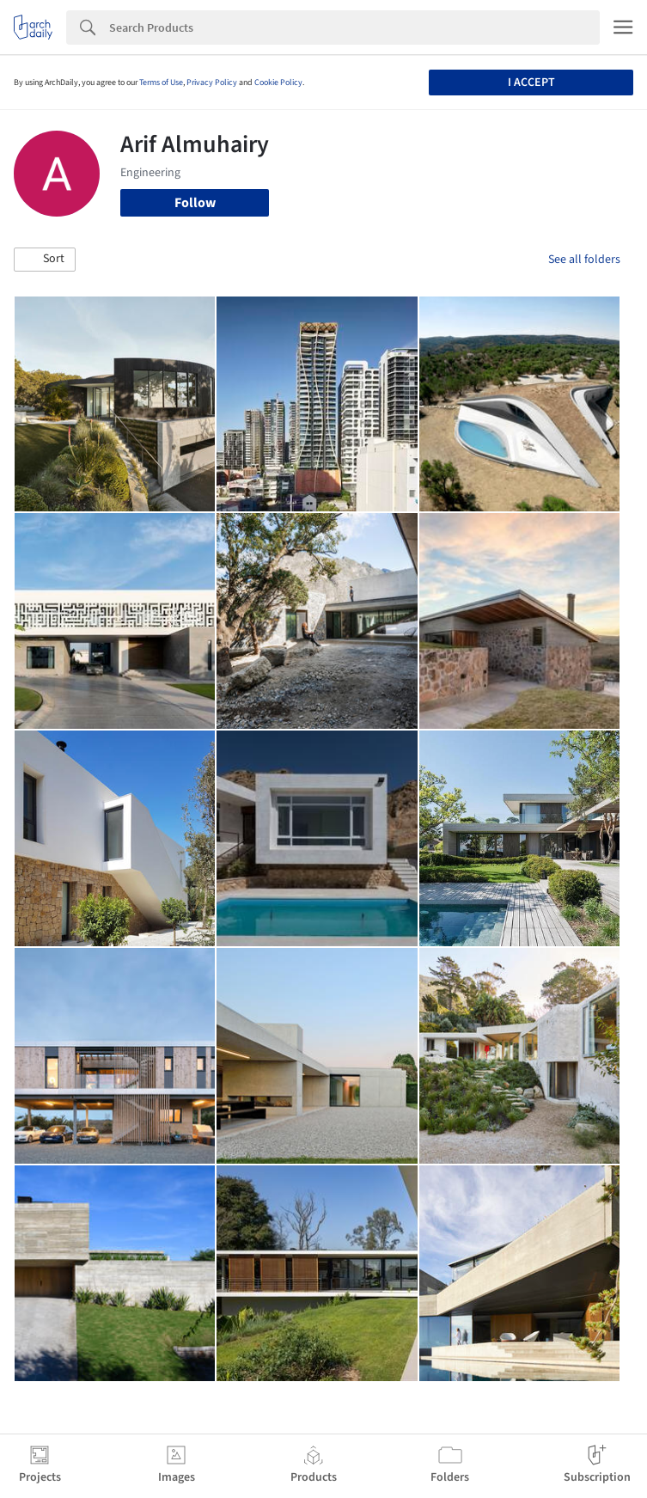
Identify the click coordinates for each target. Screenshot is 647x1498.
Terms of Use (161, 82)
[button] (45, 260)
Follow (195, 202)
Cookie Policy (278, 82)
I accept (531, 82)
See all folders (584, 259)
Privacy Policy (211, 82)
